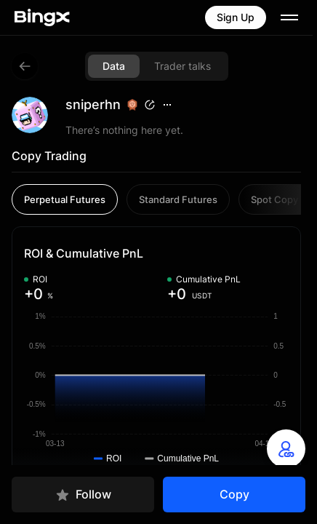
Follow (83, 494)
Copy (234, 494)
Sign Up (235, 17)
